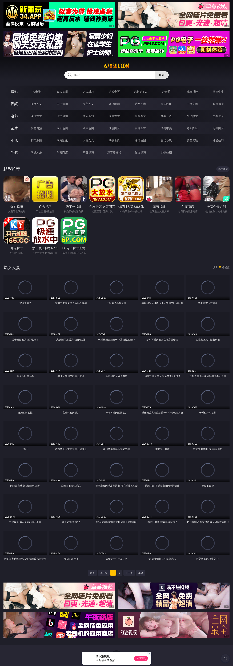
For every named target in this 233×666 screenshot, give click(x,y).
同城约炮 (36, 152)
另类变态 (218, 116)
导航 (14, 152)
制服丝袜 (140, 116)
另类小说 (166, 140)
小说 (14, 140)
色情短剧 (166, 152)
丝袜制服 (166, 104)
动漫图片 (114, 128)
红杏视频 (140, 152)
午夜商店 (62, 152)
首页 (92, 572)
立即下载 (141, 658)
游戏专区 (114, 92)
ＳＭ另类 (218, 104)
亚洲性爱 (36, 116)
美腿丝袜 (140, 128)
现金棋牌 (192, 92)
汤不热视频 (114, 152)
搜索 (161, 75)
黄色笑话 (192, 140)
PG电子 (36, 92)
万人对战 (88, 92)
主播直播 (192, 104)
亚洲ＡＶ (36, 104)
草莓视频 (88, 152)
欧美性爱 (114, 116)
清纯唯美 (166, 128)
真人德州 (62, 92)
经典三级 (166, 116)
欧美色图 (88, 128)
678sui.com (116, 66)
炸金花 (166, 92)
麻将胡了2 (140, 92)
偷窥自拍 (36, 128)
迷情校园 (140, 140)
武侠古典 (114, 140)
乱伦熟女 (192, 116)
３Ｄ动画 (114, 104)
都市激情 (36, 140)
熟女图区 (192, 128)
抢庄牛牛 (218, 92)
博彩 (14, 91)
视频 (14, 103)
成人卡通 (88, 116)
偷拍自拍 (62, 116)
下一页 (129, 572)
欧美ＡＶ (88, 104)
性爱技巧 (218, 140)
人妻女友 (88, 140)
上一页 (103, 572)
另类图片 (218, 128)
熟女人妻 (140, 104)
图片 (14, 128)
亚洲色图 (62, 128)
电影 (14, 116)
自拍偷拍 (62, 104)
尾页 (140, 572)
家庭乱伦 (62, 140)
